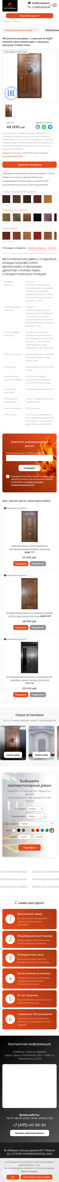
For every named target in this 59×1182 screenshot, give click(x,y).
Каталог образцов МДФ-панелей (19, 191)
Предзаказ (20, 564)
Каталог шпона (10, 228)
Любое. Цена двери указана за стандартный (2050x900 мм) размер (38, 379)
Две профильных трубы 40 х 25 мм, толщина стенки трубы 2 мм (40, 357)
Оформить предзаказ (29, 164)
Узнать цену (14, 755)
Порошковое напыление (15, 210)
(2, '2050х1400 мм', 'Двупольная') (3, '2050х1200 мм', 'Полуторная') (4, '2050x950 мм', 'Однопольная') (37, 816)
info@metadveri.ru (39, 3)
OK (12, 1177)
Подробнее (38, 564)
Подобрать (29, 847)
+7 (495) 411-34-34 (39, 6)
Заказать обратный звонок (29, 1133)
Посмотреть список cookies (36, 1177)
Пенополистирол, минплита (40, 389)
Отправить (29, 468)
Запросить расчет (29, 15)
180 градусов (33, 408)
